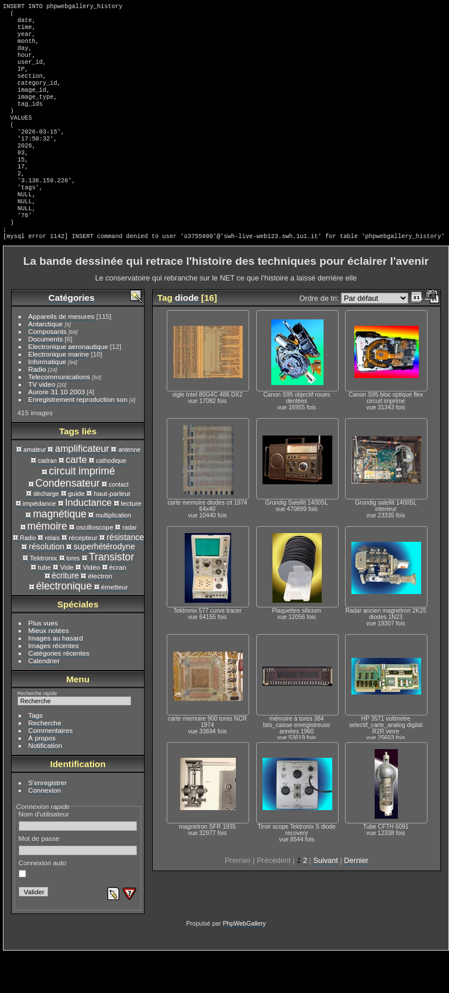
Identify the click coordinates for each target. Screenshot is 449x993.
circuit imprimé (82, 510)
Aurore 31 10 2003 (56, 431)
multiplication (113, 554)
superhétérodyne (104, 586)
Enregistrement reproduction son (78, 438)
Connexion (44, 829)
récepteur (83, 577)
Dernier (356, 899)
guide (76, 533)
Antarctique (45, 363)
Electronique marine (58, 393)
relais (52, 577)
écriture (65, 615)
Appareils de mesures (61, 355)
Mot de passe (78, 884)
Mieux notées (48, 670)
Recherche (45, 762)
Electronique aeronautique (68, 386)
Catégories (71, 337)
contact (118, 523)
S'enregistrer (47, 822)
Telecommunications (59, 416)
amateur (34, 488)
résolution (46, 586)
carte (76, 499)
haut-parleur (112, 533)
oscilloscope (94, 566)
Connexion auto (42, 907)
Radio (37, 408)
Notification (45, 785)
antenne (129, 488)
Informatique (47, 401)
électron (100, 615)
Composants (47, 371)
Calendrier (44, 700)
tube (44, 606)
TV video (41, 423)
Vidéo (91, 606)
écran (117, 606)
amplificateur (82, 488)
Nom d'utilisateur (78, 860)
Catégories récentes (58, 692)
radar (130, 566)
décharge (46, 533)
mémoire (47, 565)
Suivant (325, 899)
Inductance (88, 542)
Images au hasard (55, 677)
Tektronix (43, 597)
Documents (45, 378)
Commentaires (50, 769)
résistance (125, 576)
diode (187, 337)
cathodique (111, 499)
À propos (42, 777)
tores (73, 597)
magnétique (60, 553)
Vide (66, 606)
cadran (47, 499)
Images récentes (53, 685)
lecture (131, 542)
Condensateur (67, 522)
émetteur (114, 626)
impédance (39, 542)
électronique (64, 625)
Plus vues (43, 662)
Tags (35, 754)
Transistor (111, 596)
